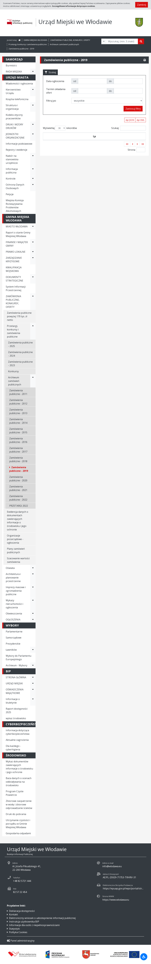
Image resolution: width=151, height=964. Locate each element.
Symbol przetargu (59, 139)
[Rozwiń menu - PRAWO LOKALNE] (33, 252)
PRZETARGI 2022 (18, 505)
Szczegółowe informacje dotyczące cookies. (73, 6)
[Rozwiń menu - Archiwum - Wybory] (33, 665)
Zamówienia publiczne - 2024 (20, 354)
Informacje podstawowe (19, 143)
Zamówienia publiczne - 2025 (20, 344)
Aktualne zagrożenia (17, 740)
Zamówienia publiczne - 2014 (18, 421)
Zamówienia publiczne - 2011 (18, 392)
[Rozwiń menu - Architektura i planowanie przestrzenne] (33, 577)
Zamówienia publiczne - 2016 (18, 440)
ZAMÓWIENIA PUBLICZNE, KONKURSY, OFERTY (70, 40)
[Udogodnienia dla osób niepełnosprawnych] (143, 956)
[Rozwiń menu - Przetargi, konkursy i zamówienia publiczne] (33, 331)
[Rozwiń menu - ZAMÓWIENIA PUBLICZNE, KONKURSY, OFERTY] (33, 301)
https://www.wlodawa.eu (115, 899)
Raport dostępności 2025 (16, 710)
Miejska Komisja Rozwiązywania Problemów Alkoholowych (15, 206)
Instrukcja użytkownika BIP (24, 921)
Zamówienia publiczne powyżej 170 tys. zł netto (19, 316)
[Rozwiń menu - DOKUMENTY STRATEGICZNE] (33, 279)
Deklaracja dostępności (22, 911)
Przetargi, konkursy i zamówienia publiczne (28, 44)
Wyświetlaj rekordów (60, 128)
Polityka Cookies (18, 932)
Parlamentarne (14, 631)
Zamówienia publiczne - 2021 (18, 488)
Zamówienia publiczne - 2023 (20, 363)
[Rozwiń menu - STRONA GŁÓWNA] (33, 677)
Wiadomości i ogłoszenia (19, 83)
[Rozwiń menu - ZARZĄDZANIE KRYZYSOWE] (33, 259)
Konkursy (13, 371)
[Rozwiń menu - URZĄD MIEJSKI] (33, 683)
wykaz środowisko (16, 718)
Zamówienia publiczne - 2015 (18, 430)
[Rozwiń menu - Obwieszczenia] (33, 613)
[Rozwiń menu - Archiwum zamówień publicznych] (33, 380)
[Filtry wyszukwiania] (103, 41)
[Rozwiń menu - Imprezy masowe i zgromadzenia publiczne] (33, 590)
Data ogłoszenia (80, 139)
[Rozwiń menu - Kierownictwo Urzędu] (33, 91)
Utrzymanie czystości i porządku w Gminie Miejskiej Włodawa (18, 824)
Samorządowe (13, 637)
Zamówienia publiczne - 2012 (18, 401)
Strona (131, 156)
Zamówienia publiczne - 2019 (21, 48)
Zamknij (141, 4)
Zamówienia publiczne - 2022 (18, 497)
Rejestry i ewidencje (16, 149)
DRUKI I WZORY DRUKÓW (14, 126)
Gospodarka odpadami (18, 833)
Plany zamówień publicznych (16, 550)
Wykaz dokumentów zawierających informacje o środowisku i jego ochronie (19, 767)
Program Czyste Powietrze (14, 793)
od (74, 81)
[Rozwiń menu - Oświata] (33, 568)
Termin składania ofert (132, 140)
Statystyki (14, 928)
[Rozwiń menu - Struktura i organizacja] (33, 107)
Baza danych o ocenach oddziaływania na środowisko (18, 782)
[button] (127, 151)
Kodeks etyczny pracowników (14, 116)
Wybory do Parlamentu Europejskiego (18, 657)
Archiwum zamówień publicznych (64, 44)
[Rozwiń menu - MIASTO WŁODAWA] (33, 226)
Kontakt (13, 914)
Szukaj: (128, 128)
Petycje (10, 194)
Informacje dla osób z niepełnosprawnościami (34, 925)
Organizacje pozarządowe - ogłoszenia (15, 539)
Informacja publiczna (12, 170)
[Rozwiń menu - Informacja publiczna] (33, 170)
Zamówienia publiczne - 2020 (18, 478)
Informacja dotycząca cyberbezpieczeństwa (17, 732)
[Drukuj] (144, 60)
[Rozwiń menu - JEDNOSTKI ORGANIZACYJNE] (33, 136)
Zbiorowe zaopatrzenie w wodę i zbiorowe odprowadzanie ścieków (19, 804)
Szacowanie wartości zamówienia (18, 560)
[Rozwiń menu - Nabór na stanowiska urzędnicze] (33, 159)
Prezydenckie (13, 643)
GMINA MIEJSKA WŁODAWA (35, 40)
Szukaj (50, 72)
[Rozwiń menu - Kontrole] (33, 179)
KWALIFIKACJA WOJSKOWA (14, 269)
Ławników (11, 649)
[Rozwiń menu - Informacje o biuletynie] (33, 701)
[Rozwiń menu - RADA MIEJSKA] (33, 72)
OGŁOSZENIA (13, 619)
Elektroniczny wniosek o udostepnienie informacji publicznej (42, 918)
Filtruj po (51, 100)
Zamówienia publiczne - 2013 (18, 411)
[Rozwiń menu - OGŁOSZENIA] (33, 620)
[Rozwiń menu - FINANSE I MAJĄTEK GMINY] (33, 244)
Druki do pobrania (16, 814)
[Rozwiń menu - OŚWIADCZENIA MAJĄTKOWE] (33, 691)
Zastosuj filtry (133, 108)
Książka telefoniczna (17, 99)
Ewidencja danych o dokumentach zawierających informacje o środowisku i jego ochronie (17, 520)
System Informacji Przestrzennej (16, 288)
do (110, 81)
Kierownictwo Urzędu (13, 91)
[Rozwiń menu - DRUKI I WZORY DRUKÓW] (33, 126)
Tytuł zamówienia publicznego (106, 139)
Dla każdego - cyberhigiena (13, 747)
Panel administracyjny (21, 940)
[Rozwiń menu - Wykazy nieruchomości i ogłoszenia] (33, 603)
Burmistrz (11, 65)
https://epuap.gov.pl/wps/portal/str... (123, 888)
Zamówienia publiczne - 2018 (18, 459)
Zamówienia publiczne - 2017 (18, 449)
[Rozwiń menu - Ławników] (33, 650)
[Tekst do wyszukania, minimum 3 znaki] (122, 41)
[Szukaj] (141, 41)
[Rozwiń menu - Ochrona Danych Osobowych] (33, 186)
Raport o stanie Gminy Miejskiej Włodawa (18, 234)
